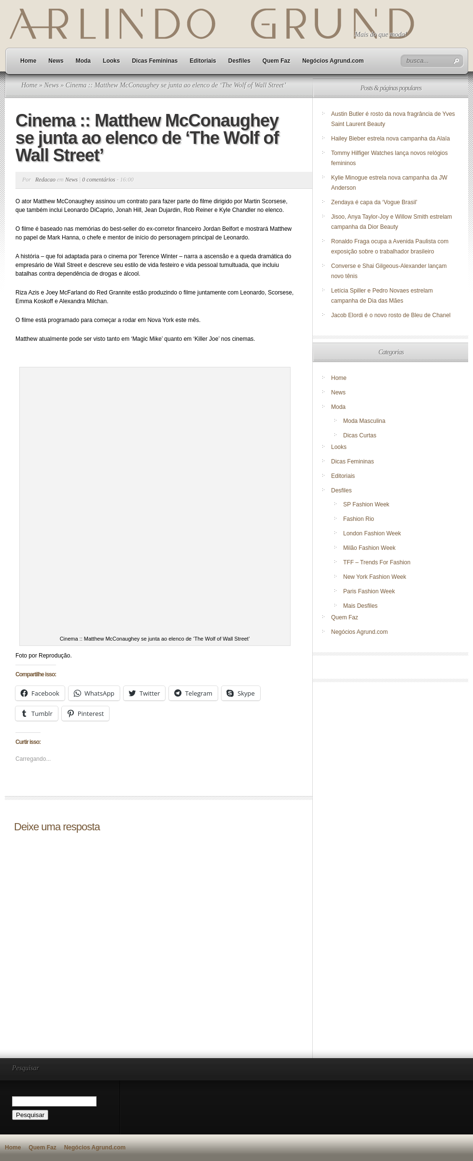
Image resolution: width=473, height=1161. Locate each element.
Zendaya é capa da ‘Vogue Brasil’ (374, 202)
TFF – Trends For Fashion (376, 562)
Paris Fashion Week (369, 591)
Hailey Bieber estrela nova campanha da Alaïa (390, 138)
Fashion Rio (358, 519)
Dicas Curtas (359, 435)
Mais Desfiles (360, 605)
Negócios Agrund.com (333, 60)
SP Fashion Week (366, 504)
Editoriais (203, 60)
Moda (83, 60)
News (55, 60)
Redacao (45, 179)
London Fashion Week (372, 533)
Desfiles (239, 60)
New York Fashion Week (374, 577)
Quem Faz (276, 60)
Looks (111, 60)
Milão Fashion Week (369, 548)
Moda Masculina (364, 421)
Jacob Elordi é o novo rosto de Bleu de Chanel (391, 315)
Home (28, 60)
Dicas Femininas (155, 60)
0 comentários (98, 179)
